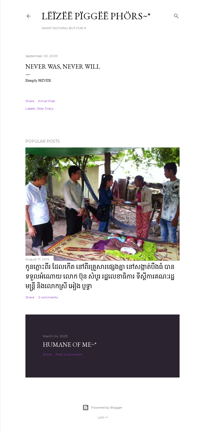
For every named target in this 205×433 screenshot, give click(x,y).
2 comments (48, 297)
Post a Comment (69, 354)
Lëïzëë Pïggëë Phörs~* (96, 16)
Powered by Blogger (102, 407)
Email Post (46, 101)
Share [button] (29, 101)
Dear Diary (45, 108)
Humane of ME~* (70, 344)
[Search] (176, 15)
